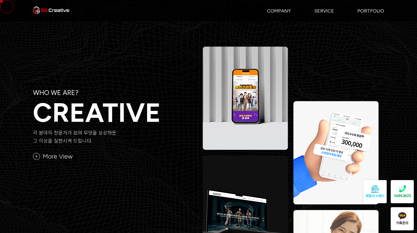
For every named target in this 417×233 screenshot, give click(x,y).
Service (324, 11)
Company (279, 11)
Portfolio (370, 11)
